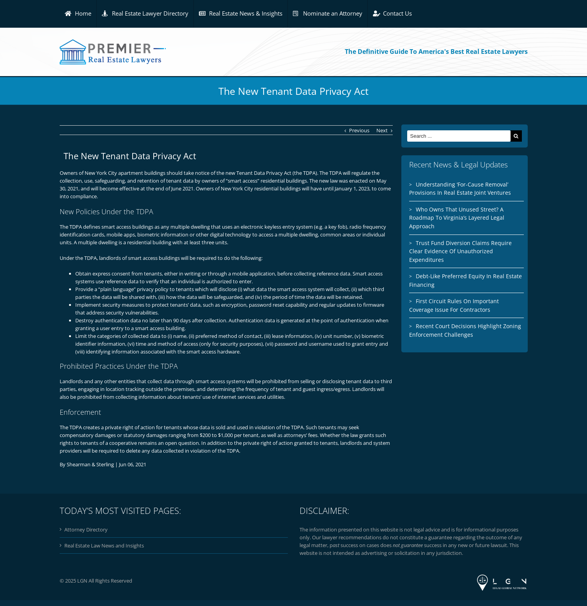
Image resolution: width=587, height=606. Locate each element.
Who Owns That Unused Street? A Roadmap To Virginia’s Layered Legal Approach (456, 218)
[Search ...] (459, 136)
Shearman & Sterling (90, 464)
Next (382, 130)
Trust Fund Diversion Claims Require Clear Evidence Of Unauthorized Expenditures (460, 251)
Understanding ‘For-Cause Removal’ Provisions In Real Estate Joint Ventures (460, 189)
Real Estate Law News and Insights (104, 545)
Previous (359, 130)
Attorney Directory (86, 529)
